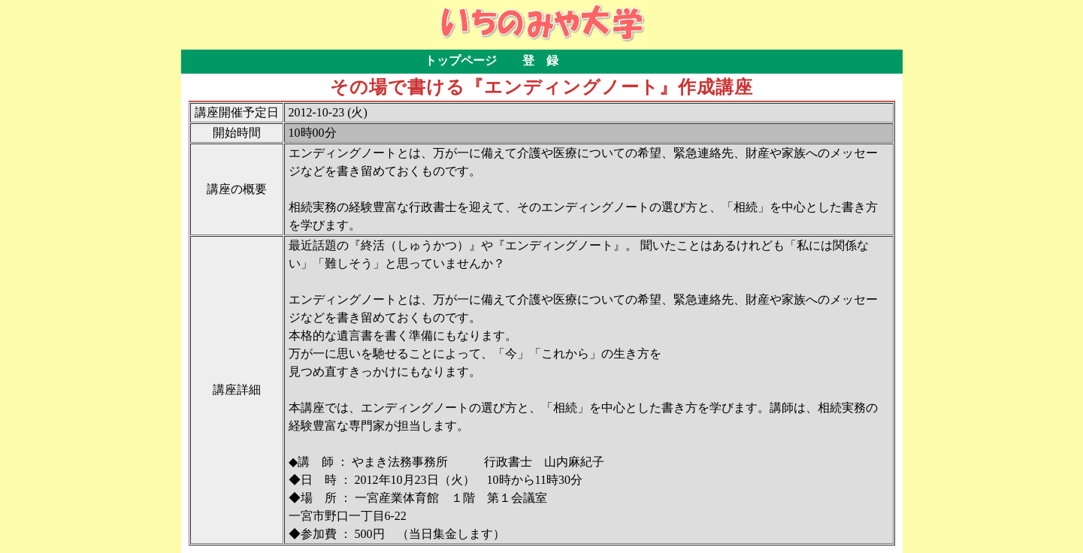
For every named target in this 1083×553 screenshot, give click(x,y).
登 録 (540, 60)
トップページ (461, 60)
